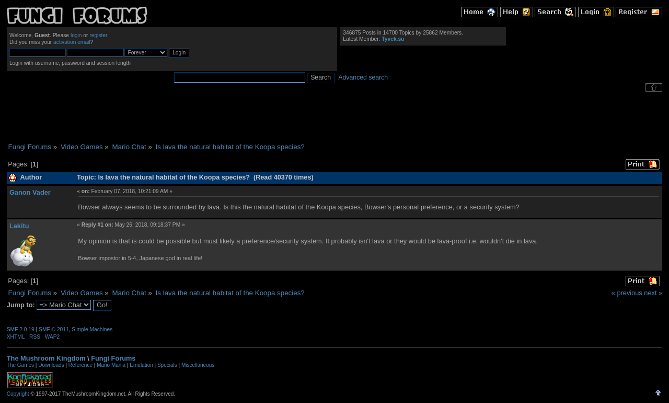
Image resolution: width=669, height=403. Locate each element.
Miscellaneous (197, 365)
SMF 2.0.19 (20, 329)
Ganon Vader (30, 192)
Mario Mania (111, 365)
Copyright (18, 394)
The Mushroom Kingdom (46, 358)
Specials (167, 365)
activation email (71, 42)
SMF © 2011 (54, 329)
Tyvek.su (393, 39)
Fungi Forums (113, 358)
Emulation (141, 365)
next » (653, 293)
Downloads (51, 365)
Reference (80, 365)
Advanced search (363, 77)
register (98, 35)
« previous (627, 293)
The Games (20, 365)
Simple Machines (92, 329)
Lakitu (19, 226)
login (76, 35)
